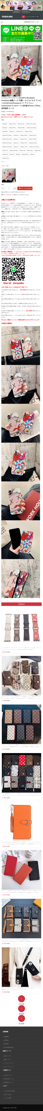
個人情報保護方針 (8, 1047)
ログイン (25, 11)
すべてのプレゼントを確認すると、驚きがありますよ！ (16, 194)
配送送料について (8, 1082)
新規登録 (16, 11)
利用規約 (6, 1040)
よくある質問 (7, 1098)
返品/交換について (8, 1078)
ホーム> (5, 42)
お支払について (7, 1075)
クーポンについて (8, 1063)
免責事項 (6, 1044)
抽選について (7, 1059)
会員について (7, 1056)
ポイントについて (8, 1066)
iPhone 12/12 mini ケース (20, 42)
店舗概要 (6, 1036)
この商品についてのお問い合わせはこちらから (14, 191)
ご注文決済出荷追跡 (9, 1091)
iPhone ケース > (11, 42)
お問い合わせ (7, 1094)
